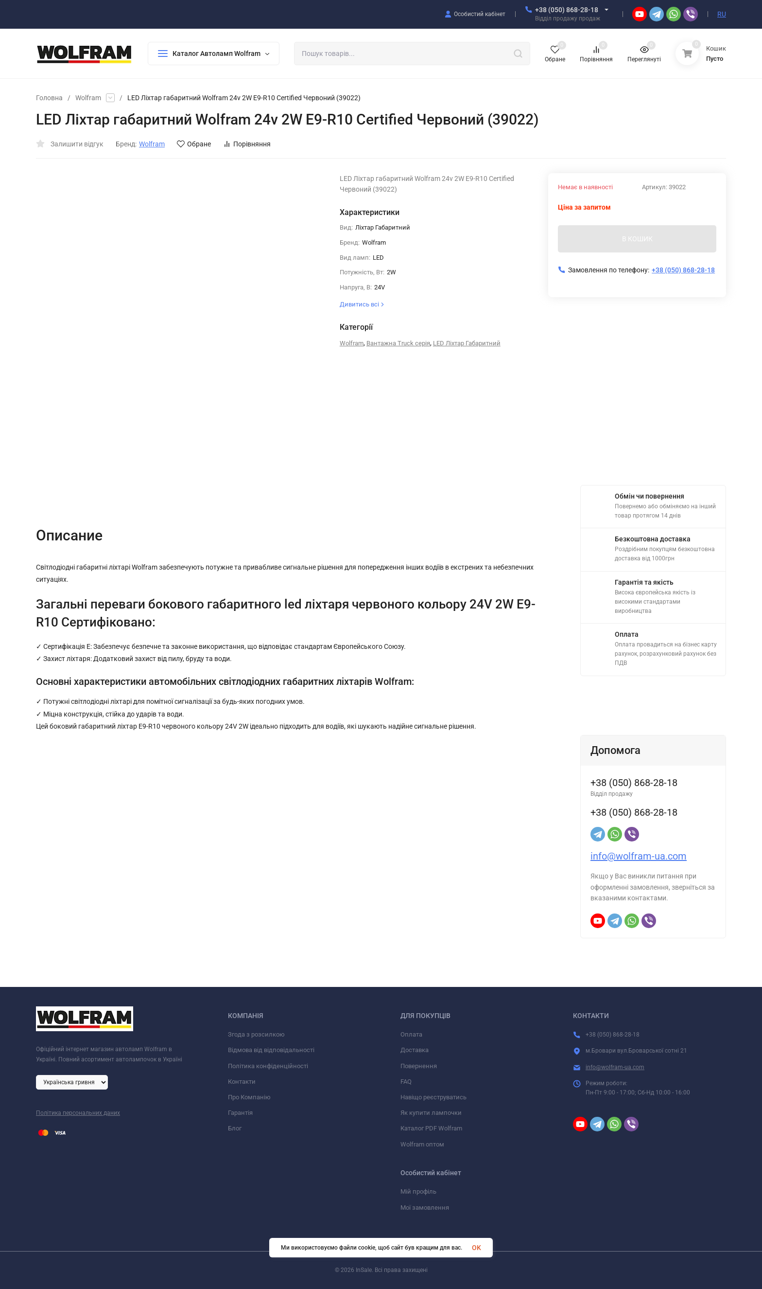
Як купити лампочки (431, 1112)
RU (721, 14)
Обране (194, 144)
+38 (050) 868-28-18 (566, 10)
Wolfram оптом (422, 1144)
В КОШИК (637, 239)
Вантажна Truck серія (398, 343)
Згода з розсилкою (256, 1034)
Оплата (411, 1034)
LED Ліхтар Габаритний (467, 343)
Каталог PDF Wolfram (431, 1128)
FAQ (406, 1081)
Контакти (242, 1081)
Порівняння (247, 144)
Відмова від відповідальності (271, 1050)
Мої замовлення (424, 1207)
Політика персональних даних (78, 1113)
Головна (49, 97)
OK (476, 1248)
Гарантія (240, 1112)
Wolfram (88, 97)
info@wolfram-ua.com (638, 856)
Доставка (414, 1050)
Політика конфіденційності (268, 1066)
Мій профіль (418, 1191)
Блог (235, 1128)
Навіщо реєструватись (433, 1097)
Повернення (418, 1066)
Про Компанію (249, 1097)
